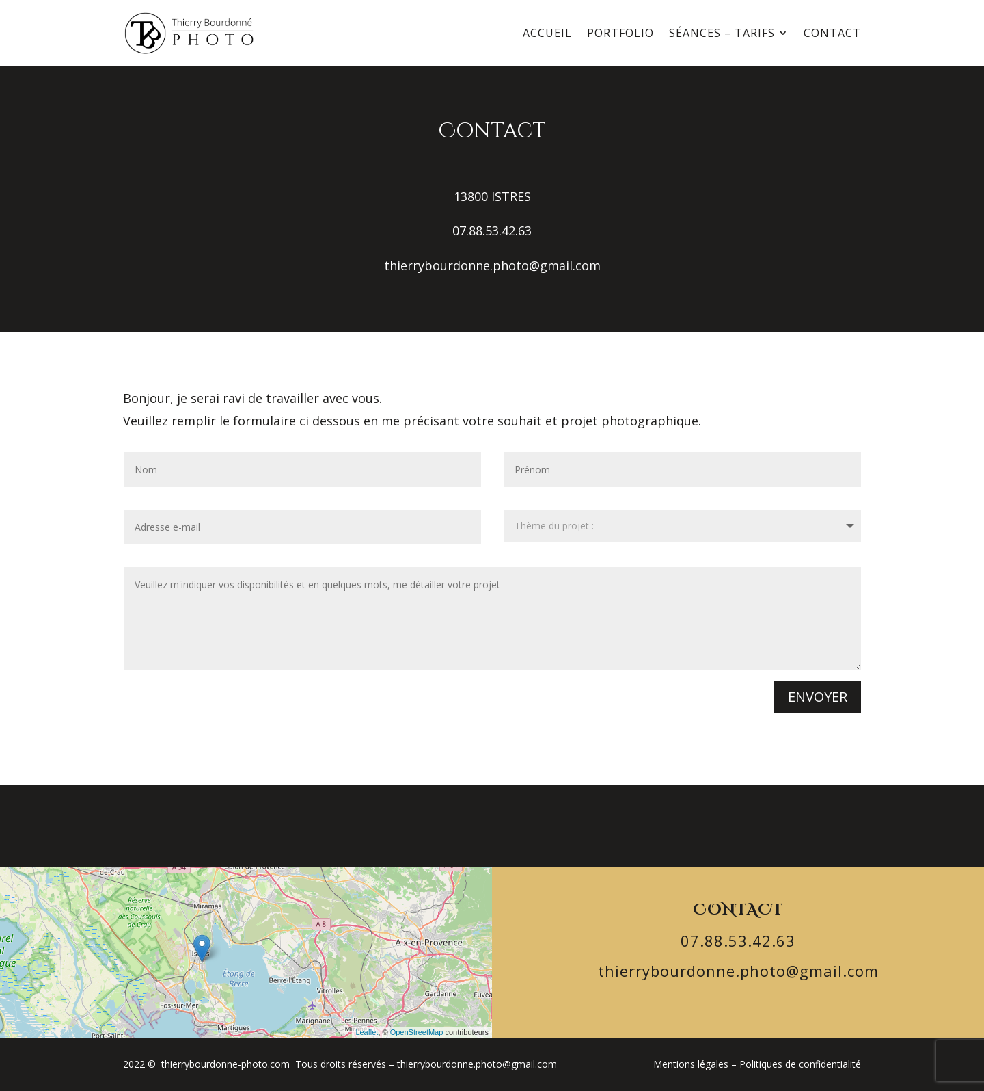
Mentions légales (690, 1063)
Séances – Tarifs (722, 32)
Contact (832, 32)
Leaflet (366, 1032)
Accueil (547, 32)
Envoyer (817, 696)
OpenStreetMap (416, 1032)
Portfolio (620, 32)
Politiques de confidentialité (800, 1063)
